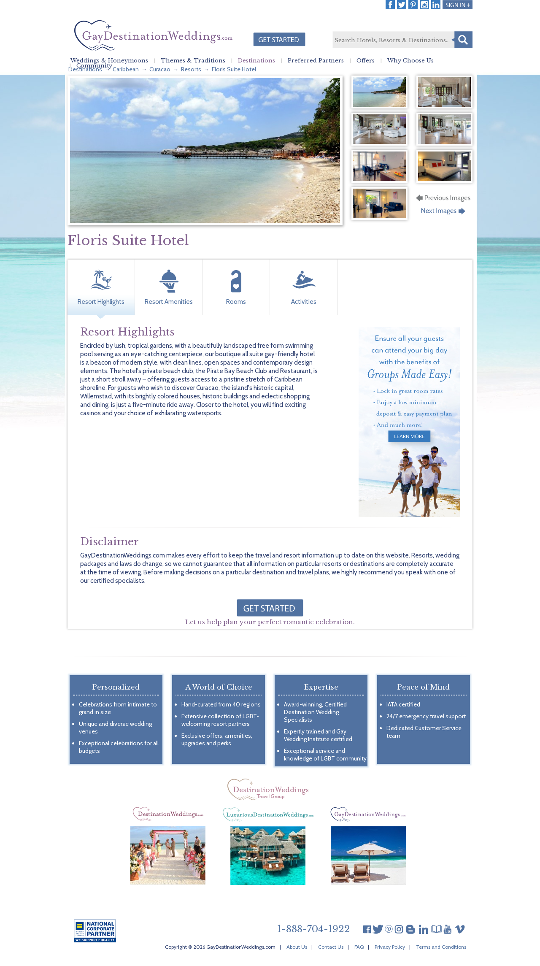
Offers (365, 60)
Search (461, 39)
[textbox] (402, 40)
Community (94, 65)
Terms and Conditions (441, 947)
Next (444, 213)
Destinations (256, 60)
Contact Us (330, 947)
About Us (296, 947)
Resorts (191, 69)
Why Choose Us (410, 60)
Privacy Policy (390, 947)
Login (457, 4)
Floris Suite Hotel (234, 69)
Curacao (159, 69)
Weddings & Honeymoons (109, 60)
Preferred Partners (316, 60)
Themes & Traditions (193, 60)
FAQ (359, 947)
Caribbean (126, 69)
